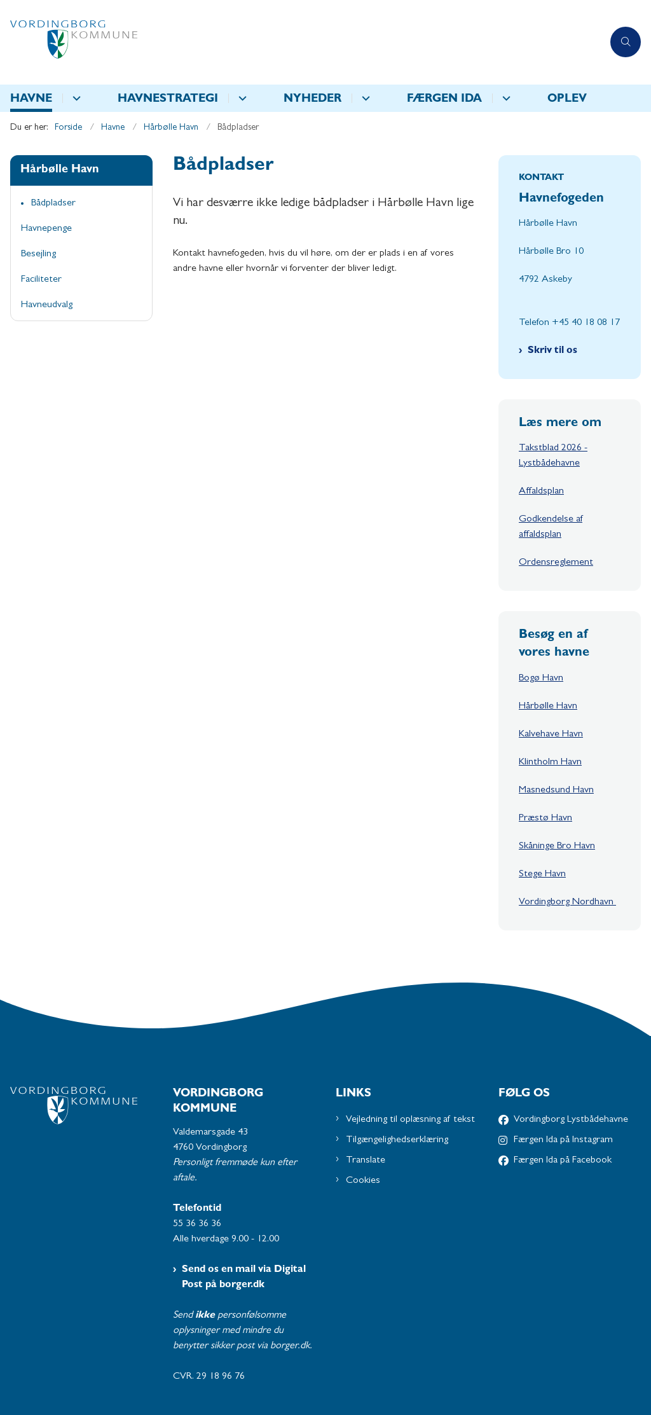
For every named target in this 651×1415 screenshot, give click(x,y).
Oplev (567, 100)
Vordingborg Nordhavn (567, 902)
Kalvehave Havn (551, 734)
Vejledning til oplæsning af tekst (410, 1120)
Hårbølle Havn (548, 706)
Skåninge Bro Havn (557, 846)
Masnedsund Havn (556, 790)
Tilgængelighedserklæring (397, 1140)
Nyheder (312, 100)
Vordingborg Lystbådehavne (571, 1120)
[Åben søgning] (625, 42)
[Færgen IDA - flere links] (504, 98)
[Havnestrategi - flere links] (240, 98)
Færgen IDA (444, 100)
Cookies (363, 1181)
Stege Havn (542, 874)
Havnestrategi (168, 100)
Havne (31, 100)
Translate (365, 1161)
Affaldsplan (541, 492)
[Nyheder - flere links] (364, 98)
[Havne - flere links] (74, 98)
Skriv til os (552, 351)
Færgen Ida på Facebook (563, 1161)
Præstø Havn (545, 818)
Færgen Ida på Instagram (563, 1140)
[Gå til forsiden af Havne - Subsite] (301, 42)
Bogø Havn (541, 678)
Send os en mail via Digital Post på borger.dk (244, 1277)
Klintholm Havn (550, 762)
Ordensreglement (556, 563)
